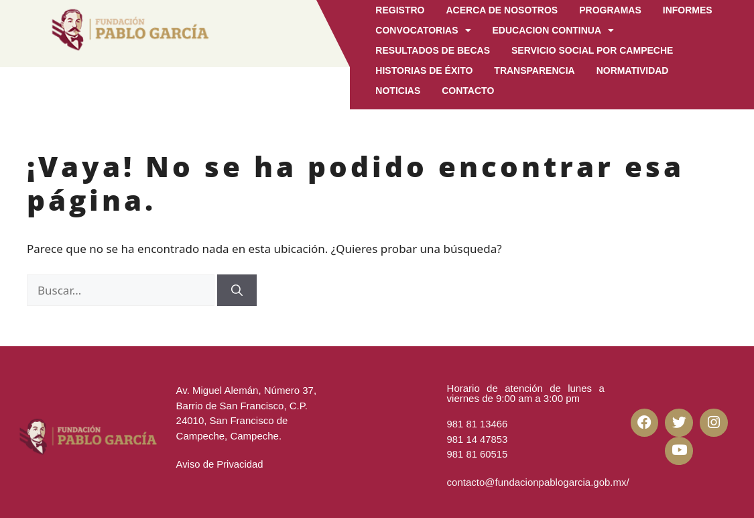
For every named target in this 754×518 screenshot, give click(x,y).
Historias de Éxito (424, 70)
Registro (399, 10)
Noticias (397, 90)
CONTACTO (468, 90)
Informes (687, 10)
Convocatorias (422, 30)
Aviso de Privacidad (220, 464)
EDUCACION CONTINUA (554, 30)
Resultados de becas (432, 50)
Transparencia (534, 70)
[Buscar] (237, 290)
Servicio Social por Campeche (592, 50)
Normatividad (632, 70)
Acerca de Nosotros (502, 10)
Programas (610, 10)
